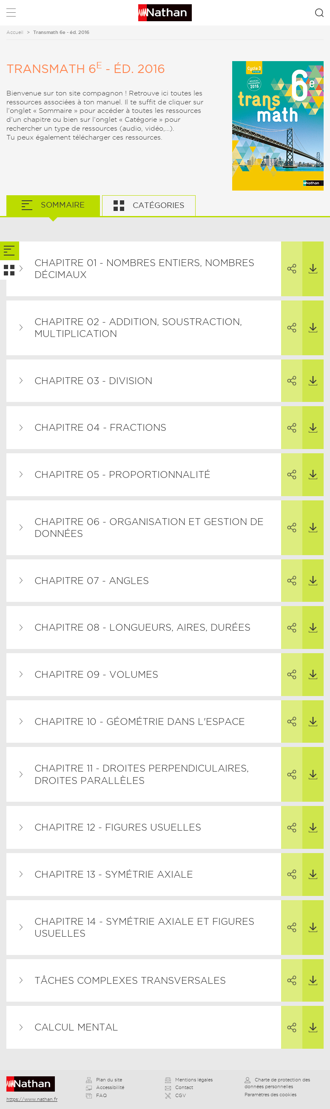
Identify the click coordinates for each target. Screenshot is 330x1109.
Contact (179, 1087)
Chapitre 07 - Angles (91, 581)
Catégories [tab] (158, 205)
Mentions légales (189, 1079)
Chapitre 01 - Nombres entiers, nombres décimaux (144, 269)
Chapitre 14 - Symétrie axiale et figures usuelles (144, 927)
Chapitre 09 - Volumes (96, 674)
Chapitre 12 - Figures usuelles (117, 827)
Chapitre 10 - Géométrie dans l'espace (139, 721)
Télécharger (309, 258)
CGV (175, 1095)
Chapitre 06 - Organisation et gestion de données (149, 528)
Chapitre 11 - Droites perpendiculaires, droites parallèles (141, 774)
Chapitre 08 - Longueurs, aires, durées (142, 627)
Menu (11, 14)
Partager (288, 258)
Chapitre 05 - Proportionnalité (122, 474)
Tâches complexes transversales (130, 980)
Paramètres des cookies (270, 1094)
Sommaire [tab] (62, 205)
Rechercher (319, 12)
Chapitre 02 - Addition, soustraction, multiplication (138, 328)
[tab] (9, 251)
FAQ (96, 1095)
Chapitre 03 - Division (93, 381)
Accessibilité (105, 1087)
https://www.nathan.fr (31, 1099)
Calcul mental (76, 1027)
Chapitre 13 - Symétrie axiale (113, 874)
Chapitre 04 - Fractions (100, 427)
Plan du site (104, 1079)
